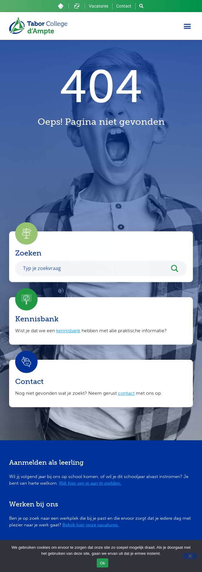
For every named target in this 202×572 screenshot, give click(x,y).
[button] (187, 26)
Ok (102, 563)
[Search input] (94, 274)
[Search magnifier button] (178, 276)
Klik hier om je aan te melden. (90, 483)
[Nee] (189, 556)
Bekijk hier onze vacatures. (90, 525)
